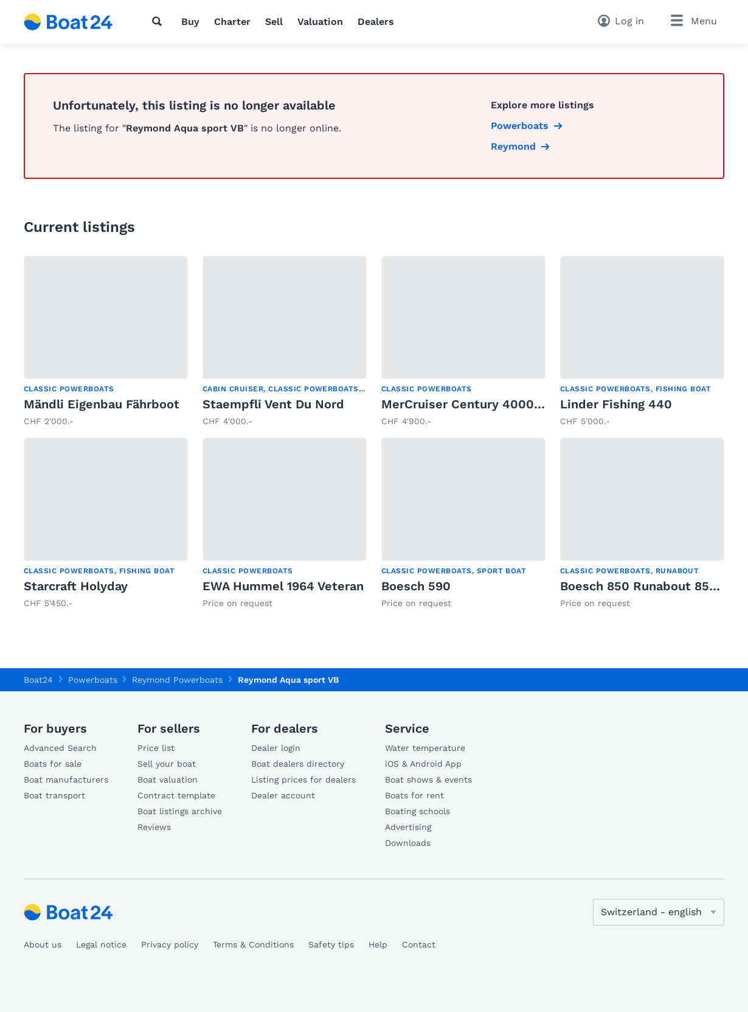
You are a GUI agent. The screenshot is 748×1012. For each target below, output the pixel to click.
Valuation (320, 21)
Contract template (176, 795)
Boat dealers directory (297, 764)
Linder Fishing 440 (616, 404)
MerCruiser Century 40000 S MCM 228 (497, 404)
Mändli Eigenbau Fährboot (101, 404)
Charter (232, 21)
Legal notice (101, 944)
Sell (274, 21)
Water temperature (425, 748)
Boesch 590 (416, 586)
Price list (156, 748)
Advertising (408, 827)
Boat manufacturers (66, 779)
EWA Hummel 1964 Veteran (283, 586)
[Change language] (658, 912)
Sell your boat (166, 764)
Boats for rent (414, 795)
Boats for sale (52, 764)
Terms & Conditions (253, 944)
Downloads (408, 843)
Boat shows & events (428, 779)
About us (42, 944)
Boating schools (417, 811)
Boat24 (38, 680)
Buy (190, 21)
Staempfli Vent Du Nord (273, 404)
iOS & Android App (423, 764)
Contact (418, 944)
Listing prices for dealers (303, 779)
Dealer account (283, 795)
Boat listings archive (179, 811)
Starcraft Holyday (76, 586)
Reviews (154, 827)
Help (378, 944)
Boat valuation (167, 779)
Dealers (376, 21)
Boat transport (54, 795)
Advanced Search (60, 748)
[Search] (159, 21)
